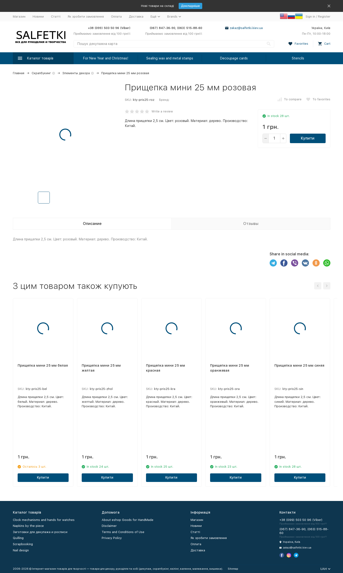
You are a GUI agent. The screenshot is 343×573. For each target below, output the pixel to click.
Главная (18, 73)
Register (324, 16)
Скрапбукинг (41, 73)
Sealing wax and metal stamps (169, 58)
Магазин (19, 16)
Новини (38, 16)
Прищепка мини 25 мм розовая (125, 73)
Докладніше (190, 6)
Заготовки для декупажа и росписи (40, 532)
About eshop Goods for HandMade (127, 520)
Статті (56, 16)
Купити (307, 138)
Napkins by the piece (28, 526)
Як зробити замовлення (86, 16)
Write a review (162, 111)
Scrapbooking (23, 544)
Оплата (116, 16)
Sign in (310, 16)
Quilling (18, 538)
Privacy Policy (112, 538)
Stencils (298, 58)
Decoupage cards (234, 58)
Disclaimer (109, 526)
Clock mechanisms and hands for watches (44, 520)
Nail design (21, 550)
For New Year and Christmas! (105, 58)
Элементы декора (76, 73)
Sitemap (233, 568)
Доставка (136, 16)
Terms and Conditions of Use (123, 532)
